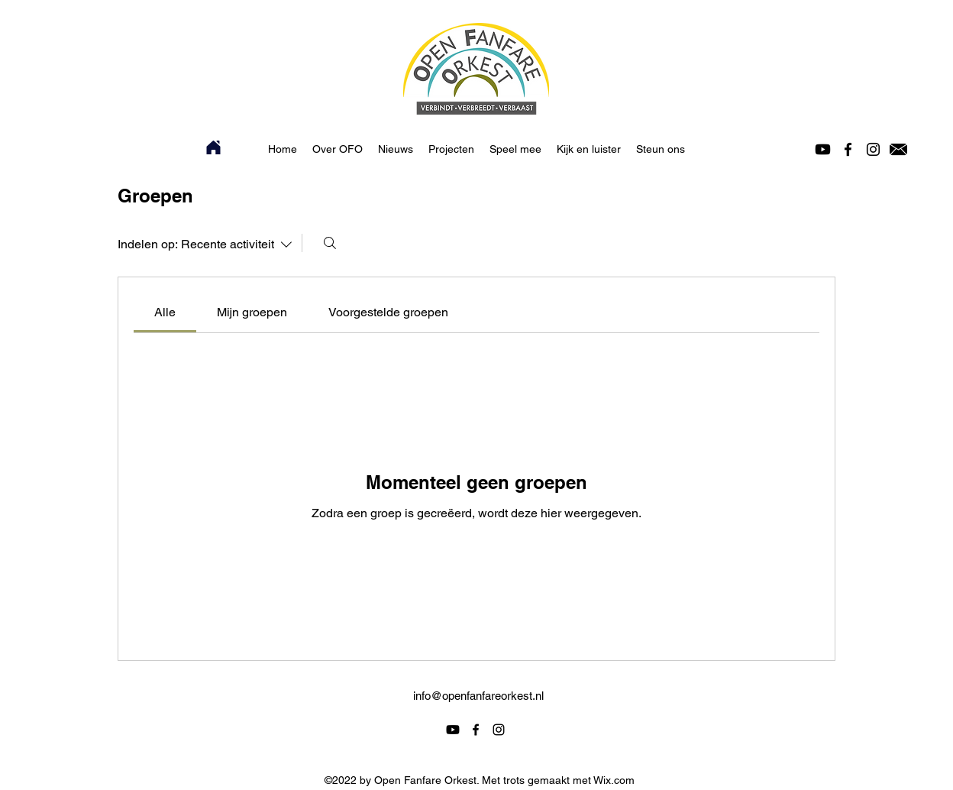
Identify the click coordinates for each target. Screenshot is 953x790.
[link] (165, 312)
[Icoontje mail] (898, 149)
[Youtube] (823, 149)
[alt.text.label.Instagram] (873, 149)
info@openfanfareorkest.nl (478, 695)
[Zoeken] (330, 243)
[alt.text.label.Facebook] (848, 149)
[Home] (213, 147)
